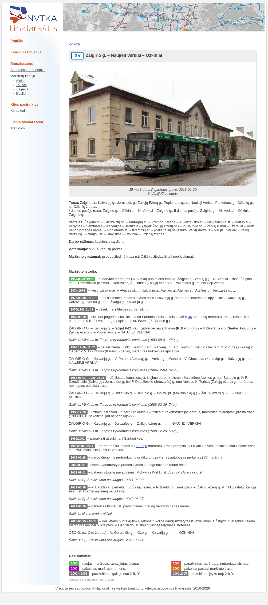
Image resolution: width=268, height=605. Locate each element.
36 (190, 317)
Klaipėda (22, 89)
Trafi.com (17, 128)
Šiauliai (21, 93)
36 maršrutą (213, 457)
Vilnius (20, 81)
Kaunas (21, 85)
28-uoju (141, 446)
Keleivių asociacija (25, 52)
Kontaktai (17, 111)
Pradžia (16, 41)
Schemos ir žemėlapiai (27, 70)
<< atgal (75, 44)
